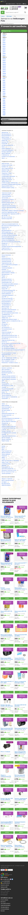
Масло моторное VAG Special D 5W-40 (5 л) (20, 776)
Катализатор (5, 338)
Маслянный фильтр (6, 134)
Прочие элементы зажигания (9, 421)
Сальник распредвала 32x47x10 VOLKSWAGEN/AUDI (20, 822)
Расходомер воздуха (7, 329)
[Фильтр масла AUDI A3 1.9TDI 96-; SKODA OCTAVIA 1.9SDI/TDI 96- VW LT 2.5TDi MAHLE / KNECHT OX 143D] (7, 839)
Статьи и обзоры (5, 909)
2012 (4, 42)
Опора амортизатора (7, 179)
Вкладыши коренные (7, 279)
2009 (4, 75)
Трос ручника (5, 197)
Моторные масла (6, 483)
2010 (4, 39)
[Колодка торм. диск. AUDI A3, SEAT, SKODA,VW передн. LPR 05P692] (7, 792)
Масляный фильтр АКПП (7, 385)
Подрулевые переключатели (9, 436)
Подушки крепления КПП (8, 389)
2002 (4, 62)
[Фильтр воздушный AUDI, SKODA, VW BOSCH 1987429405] (7, 722)
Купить (7, 526)
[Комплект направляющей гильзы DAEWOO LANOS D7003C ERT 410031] (21, 792)
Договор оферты (5, 907)
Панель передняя (6, 454)
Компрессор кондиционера (8, 240)
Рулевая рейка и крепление (8, 176)
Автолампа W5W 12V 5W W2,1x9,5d (20, 705)
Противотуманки (6, 410)
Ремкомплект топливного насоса (10, 362)
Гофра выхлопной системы (8, 340)
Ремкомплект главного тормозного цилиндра (13, 210)
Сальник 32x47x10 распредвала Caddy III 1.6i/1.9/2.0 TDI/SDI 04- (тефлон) (20, 659)
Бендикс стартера (6, 431)
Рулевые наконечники (7, 165)
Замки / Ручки (5, 462)
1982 (4, 102)
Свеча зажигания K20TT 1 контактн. (21, 563)
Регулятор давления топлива (9, 353)
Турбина (4, 322)
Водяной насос (5, 227)
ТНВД (3, 356)
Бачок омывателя (6, 467)
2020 (4, 35)
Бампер (4, 446)
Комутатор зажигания (7, 420)
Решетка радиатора (7, 451)
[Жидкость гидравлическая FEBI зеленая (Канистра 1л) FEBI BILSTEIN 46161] (7, 769)
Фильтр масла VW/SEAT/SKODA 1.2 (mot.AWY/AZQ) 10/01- (20, 846)
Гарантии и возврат (6, 905)
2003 (4, 64)
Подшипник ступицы (7, 173)
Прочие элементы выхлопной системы (11, 343)
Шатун (3, 277)
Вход (24, 3)
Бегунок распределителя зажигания (11, 418)
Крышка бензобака (6, 354)
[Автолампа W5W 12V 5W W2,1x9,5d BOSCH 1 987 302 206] (21, 699)
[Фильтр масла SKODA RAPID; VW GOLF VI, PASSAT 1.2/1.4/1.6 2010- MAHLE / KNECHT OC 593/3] (7, 652)
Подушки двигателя (7, 282)
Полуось (4, 382)
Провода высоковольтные (8, 413)
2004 (4, 66)
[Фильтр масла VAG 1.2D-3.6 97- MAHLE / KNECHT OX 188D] (21, 605)
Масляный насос (6, 274)
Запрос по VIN (4, 887)
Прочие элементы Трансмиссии (9, 397)
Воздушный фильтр (7, 135)
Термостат (4, 228)
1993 (4, 84)
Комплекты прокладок (7, 311)
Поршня (4, 256)
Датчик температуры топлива (9, 357)
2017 (4, 52)
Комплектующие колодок (8, 202)
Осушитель (4, 245)
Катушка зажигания (7, 415)
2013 (4, 44)
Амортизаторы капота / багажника (10, 460)
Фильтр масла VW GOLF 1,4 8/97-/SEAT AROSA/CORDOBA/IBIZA (7, 682)
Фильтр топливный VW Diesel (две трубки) (20, 682)
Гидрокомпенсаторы (7, 263)
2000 (4, 59)
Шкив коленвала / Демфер (8, 272)
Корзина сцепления (6, 371)
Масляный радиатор (7, 230)
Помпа (3, 147)
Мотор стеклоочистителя (8, 472)
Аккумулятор (5, 132)
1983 (4, 104)
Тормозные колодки (7, 193)
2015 (4, 48)
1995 (4, 87)
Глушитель (4, 330)
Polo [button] (3, 123)
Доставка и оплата (10, 3)
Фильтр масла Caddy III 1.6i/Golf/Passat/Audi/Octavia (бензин (7, 635)
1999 (4, 95)
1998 (4, 93)
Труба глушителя (6, 333)
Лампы (3, 403)
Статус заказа (4, 899)
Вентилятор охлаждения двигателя (10, 225)
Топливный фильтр (6, 139)
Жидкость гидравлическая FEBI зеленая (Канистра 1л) (6, 776)
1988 (4, 113)
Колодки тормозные (7, 151)
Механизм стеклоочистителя (9, 470)
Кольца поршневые (6, 255)
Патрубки (4, 325)
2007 (4, 71)
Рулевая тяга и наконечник (8, 156)
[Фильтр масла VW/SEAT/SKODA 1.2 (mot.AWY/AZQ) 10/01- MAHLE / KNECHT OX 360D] (21, 839)
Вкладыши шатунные (7, 280)
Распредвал (5, 266)
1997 (4, 91)
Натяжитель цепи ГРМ (7, 298)
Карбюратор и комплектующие (9, 319)
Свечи (3, 158)
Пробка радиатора (6, 232)
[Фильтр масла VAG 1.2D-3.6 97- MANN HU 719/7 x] (7, 605)
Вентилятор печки (6, 249)
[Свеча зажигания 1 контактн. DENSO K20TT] (21, 557)
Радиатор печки (6, 248)
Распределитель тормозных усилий (11, 213)
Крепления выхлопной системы (9, 335)
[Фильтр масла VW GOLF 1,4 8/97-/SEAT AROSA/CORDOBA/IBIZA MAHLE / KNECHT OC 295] (7, 675)
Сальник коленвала (6, 271)
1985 (4, 107)
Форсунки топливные (7, 316)
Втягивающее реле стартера (9, 432)
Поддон (4, 276)
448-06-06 (13, 7)
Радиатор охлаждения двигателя (10, 224)
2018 (4, 53)
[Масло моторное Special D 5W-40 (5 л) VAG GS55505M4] (21, 769)
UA (2, 1)
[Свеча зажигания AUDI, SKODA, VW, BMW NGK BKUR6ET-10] (21, 746)
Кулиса (3, 392)
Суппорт (4, 209)
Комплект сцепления (7, 368)
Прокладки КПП (5, 390)
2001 (4, 60)
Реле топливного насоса (8, 361)
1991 (4, 80)
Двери (3, 457)
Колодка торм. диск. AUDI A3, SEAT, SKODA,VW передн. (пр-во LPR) (7, 799)
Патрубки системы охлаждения (9, 235)
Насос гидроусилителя (7, 168)
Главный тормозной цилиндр (9, 205)
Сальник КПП (5, 398)
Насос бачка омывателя (8, 468)
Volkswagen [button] (6, 119)
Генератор (4, 424)
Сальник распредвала (7, 268)
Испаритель (5, 243)
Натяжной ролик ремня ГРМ (8, 290)
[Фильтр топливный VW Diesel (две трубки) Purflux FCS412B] (21, 675)
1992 (4, 82)
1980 (4, 98)
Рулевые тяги (5, 166)
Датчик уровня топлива (8, 346)
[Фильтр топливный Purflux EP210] (7, 746)
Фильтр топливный (5, 751)
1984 (4, 105)
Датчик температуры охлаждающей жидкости (13, 350)
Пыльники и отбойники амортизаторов (11, 184)
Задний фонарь (5, 408)
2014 (4, 46)
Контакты (19, 3)
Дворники (4, 465)
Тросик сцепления (6, 473)
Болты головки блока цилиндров (10, 264)
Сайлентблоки (5, 181)
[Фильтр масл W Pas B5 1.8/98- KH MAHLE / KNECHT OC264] (21, 510)
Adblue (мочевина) (6, 485)
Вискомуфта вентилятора (8, 236)
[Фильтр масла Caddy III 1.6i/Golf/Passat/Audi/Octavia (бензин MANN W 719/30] (7, 629)
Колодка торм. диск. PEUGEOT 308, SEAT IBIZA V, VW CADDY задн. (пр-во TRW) (7, 705)
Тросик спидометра (7, 395)
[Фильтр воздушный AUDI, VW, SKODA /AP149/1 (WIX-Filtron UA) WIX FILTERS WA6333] (21, 629)
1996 (4, 89)
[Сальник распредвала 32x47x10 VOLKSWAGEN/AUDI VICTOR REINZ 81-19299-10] (21, 816)
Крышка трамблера (6, 439)
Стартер (4, 429)
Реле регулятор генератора (9, 428)
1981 (4, 100)
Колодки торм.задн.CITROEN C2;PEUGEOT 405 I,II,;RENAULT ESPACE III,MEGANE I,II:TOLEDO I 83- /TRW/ (7, 588)
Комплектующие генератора (9, 426)
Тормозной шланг (6, 204)
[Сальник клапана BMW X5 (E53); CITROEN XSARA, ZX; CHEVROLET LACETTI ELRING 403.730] (7, 816)
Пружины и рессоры (7, 178)
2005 (4, 68)
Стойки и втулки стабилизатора (10, 182)
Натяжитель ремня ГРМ (7, 145)
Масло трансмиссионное (8, 480)
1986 (4, 109)
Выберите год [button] (6, 31)
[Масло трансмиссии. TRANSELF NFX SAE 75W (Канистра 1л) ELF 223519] (7, 557)
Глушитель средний (6, 332)
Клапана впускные (6, 258)
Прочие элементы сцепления (9, 379)
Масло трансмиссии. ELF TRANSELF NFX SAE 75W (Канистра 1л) (7, 563)
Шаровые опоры (6, 170)
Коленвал (4, 269)
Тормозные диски (6, 194)
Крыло (3, 447)
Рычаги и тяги (5, 171)
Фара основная (5, 405)
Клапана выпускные (7, 260)
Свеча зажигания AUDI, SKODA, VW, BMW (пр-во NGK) (20, 752)
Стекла (3, 459)
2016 (4, 50)
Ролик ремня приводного (8, 150)
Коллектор (4, 341)
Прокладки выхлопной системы (9, 337)
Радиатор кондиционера (8, 238)
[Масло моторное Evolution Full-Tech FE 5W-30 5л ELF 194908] (7, 510)
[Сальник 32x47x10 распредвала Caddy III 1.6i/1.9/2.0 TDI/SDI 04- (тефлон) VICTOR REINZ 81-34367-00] (21, 652)
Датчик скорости (6, 393)
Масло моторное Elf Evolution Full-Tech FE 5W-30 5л (7, 517)
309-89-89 (13, 9)
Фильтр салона (5, 137)
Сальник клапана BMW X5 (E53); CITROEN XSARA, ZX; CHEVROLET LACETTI (7, 822)
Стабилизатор (5, 155)
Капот (3, 449)
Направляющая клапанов (8, 285)
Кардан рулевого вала (7, 186)
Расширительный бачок (7, 233)
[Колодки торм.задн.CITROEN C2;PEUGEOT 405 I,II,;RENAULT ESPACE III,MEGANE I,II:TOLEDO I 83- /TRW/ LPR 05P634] (7, 582)
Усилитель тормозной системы (9, 212)
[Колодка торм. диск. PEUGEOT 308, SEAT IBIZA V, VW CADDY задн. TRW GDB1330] (7, 699)
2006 (4, 69)
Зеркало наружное (6, 452)
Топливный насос (6, 314)
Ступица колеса (6, 174)
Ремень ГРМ (5, 140)
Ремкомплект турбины (7, 345)
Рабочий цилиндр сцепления (9, 377)
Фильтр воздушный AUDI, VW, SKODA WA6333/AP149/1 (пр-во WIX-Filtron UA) (21, 635)
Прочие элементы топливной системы (11, 321)
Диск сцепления (6, 369)
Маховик (4, 374)
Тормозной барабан (7, 196)
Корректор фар (5, 440)
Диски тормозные (6, 153)
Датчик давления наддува (8, 348)
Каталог (3, 910)
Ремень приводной (6, 148)
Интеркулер (5, 324)
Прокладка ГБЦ (5, 308)
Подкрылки (4, 455)
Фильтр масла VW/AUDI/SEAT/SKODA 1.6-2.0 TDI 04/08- (21, 588)
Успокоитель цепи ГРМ (7, 300)
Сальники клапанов (6, 261)
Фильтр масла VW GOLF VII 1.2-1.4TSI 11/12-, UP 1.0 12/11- (21, 729)
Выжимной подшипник (7, 372)
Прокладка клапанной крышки (9, 309)
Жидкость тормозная (7, 478)
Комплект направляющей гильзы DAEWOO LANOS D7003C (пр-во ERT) (21, 799)
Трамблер (4, 416)
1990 (4, 78)
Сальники (4, 387)
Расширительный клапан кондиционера (11, 246)
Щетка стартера (6, 437)
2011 (4, 41)
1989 (4, 115)
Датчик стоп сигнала (7, 217)
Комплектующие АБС (7, 218)
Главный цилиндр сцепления (9, 376)
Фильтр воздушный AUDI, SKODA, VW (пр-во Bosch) (7, 729)
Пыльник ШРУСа (6, 384)
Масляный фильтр (6, 303)
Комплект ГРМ (5, 142)
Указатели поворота (7, 407)
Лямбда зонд (5, 317)
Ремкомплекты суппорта (8, 199)
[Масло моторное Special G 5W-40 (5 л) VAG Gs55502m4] (7, 533)
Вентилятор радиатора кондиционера (11, 241)
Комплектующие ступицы (8, 187)
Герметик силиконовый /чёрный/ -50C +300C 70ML (21, 540)
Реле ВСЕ (4, 434)
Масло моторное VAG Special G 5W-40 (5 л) (6, 540)
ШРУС (3, 380)
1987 (4, 111)
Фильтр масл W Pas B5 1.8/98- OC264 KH (20, 517)
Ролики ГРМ (4, 143)
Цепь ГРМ (4, 296)
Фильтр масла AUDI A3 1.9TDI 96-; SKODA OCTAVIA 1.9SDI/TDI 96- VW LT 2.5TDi (7, 846)
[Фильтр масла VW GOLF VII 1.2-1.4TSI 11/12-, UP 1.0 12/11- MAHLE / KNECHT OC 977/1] (21, 722)
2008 (4, 73)
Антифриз (4, 482)
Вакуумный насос (6, 201)
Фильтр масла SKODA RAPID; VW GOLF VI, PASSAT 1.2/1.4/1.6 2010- (7, 659)
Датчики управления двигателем (10, 313)
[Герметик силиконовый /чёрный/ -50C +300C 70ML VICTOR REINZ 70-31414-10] (21, 533)
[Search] (25, 12)
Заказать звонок (5, 885)
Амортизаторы (5, 163)
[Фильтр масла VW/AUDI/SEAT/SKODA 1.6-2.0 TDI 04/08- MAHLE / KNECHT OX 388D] (21, 582)
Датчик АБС (5, 215)
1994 (4, 86)
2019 (4, 55)
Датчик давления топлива (8, 359)
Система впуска (6, 327)
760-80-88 (13, 8)
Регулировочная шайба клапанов (10, 284)
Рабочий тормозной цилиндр (9, 207)
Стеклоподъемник (6, 463)
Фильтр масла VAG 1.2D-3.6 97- (6, 612)
